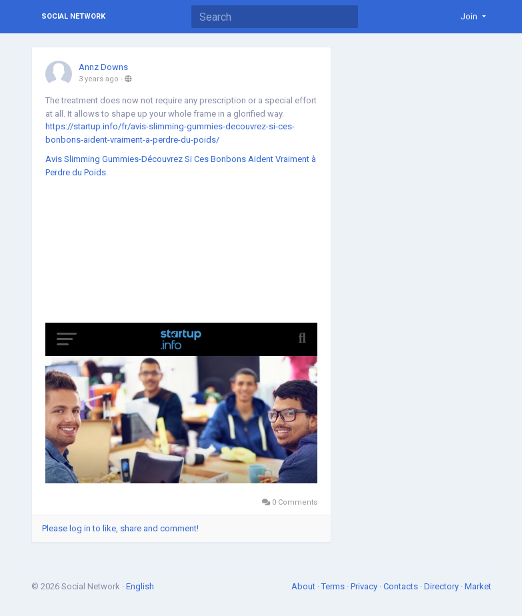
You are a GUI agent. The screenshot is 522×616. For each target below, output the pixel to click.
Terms (334, 586)
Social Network (73, 16)
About (304, 586)
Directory (442, 586)
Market (478, 586)
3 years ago (99, 79)
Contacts (401, 586)
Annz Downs (103, 67)
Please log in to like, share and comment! (120, 528)
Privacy (365, 586)
